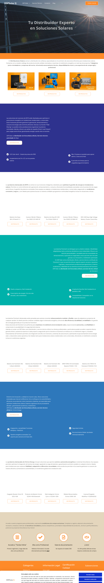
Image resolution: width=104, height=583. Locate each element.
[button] (29, 3)
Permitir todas (90, 563)
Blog (54, 3)
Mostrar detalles (88, 579)
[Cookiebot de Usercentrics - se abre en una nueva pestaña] (10, 580)
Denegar (90, 572)
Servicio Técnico (37, 3)
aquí (48, 551)
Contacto (47, 3)
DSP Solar (26, 3)
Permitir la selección (90, 568)
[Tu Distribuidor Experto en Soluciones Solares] (10, 3)
